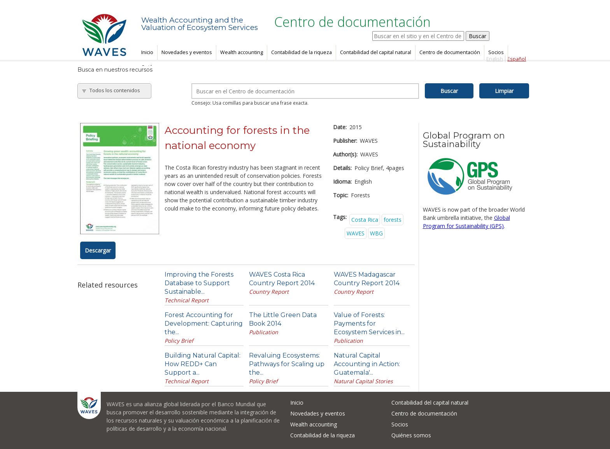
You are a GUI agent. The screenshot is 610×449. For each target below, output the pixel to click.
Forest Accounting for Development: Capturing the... (204, 323)
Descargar (98, 250)
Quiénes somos (411, 435)
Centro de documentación (449, 52)
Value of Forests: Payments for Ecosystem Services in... (369, 323)
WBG (376, 233)
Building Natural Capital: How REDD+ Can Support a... (202, 364)
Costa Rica (364, 219)
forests (392, 219)
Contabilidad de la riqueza (301, 52)
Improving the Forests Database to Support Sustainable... (199, 283)
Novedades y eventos (186, 52)
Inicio (147, 52)
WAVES (356, 233)
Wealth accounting (241, 52)
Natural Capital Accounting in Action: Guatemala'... (367, 364)
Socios (496, 52)
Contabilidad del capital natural (375, 52)
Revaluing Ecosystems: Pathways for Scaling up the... (286, 364)
